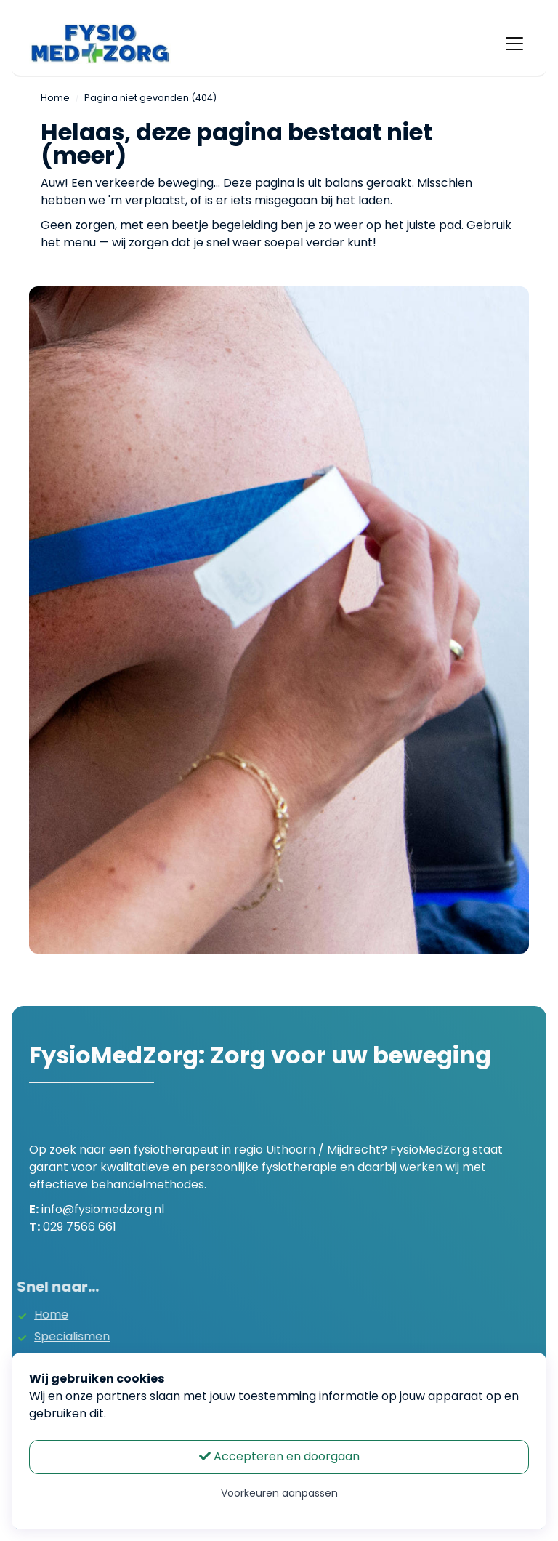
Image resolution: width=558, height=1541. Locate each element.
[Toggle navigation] (514, 43)
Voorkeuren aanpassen (279, 1493)
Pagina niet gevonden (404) (150, 98)
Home (55, 98)
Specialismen (58, 1336)
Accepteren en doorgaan (279, 1456)
